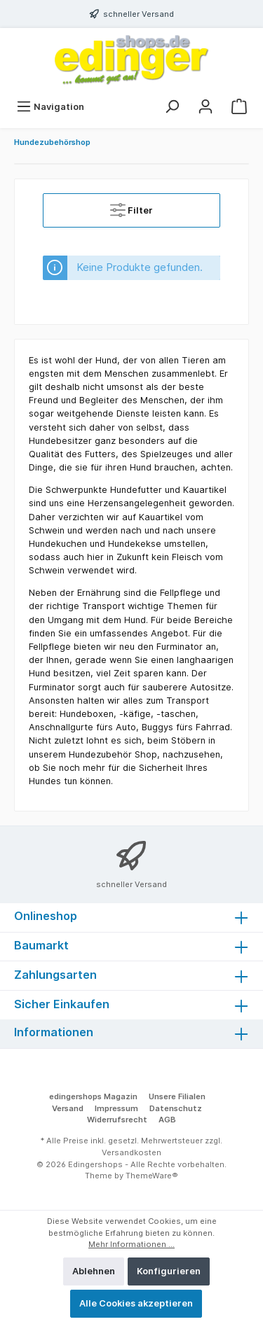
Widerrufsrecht (117, 1119)
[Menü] (50, 106)
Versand (67, 1108)
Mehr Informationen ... (131, 1244)
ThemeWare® (152, 1175)
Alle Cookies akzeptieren (136, 1303)
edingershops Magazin (93, 1096)
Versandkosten (131, 1152)
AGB (167, 1119)
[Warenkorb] (239, 106)
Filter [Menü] (131, 207)
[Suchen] (172, 106)
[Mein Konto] (205, 106)
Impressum (116, 1108)
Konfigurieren (169, 1271)
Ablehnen (93, 1271)
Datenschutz (175, 1108)
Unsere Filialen (177, 1096)
